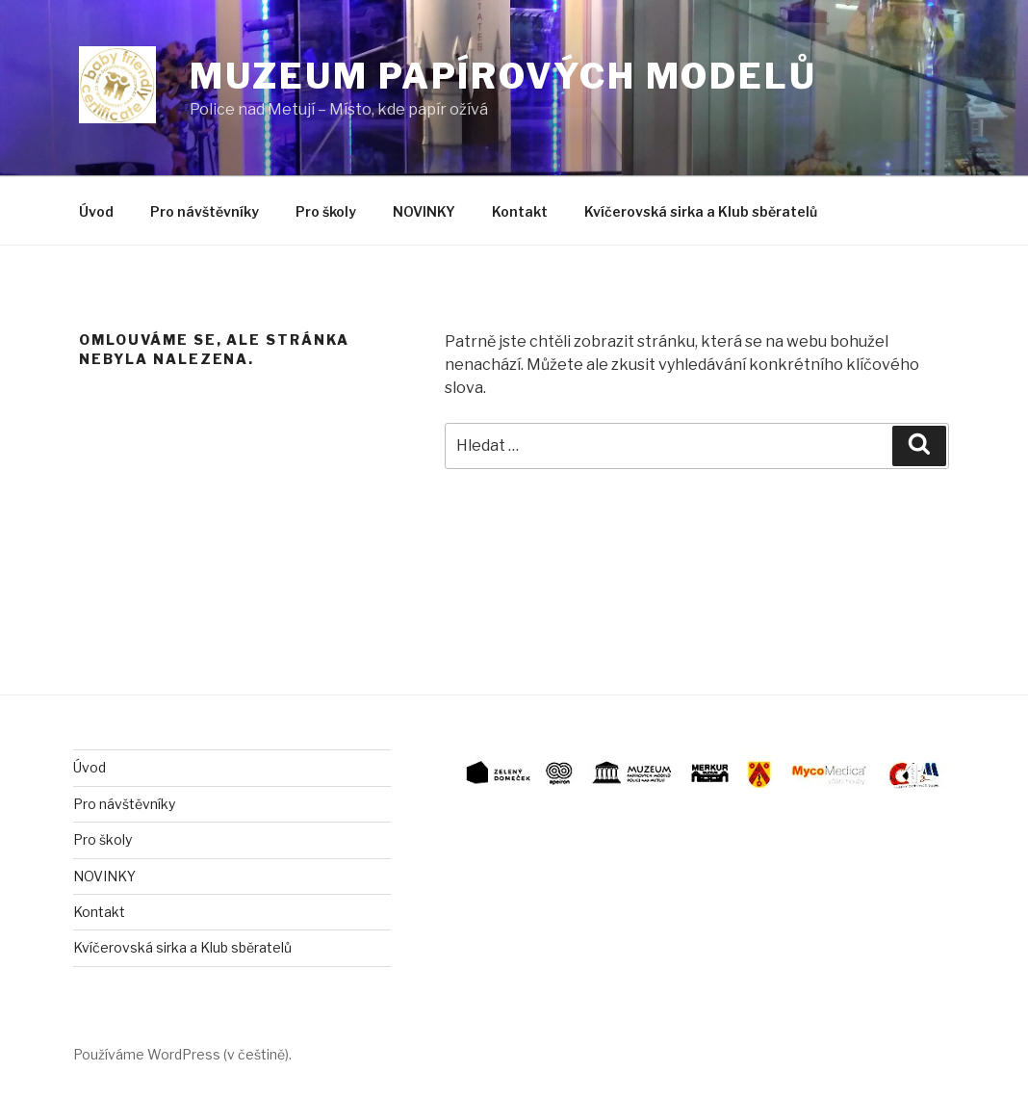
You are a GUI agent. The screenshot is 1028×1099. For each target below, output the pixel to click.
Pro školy (326, 211)
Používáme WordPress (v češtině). (182, 1054)
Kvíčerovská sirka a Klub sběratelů (700, 211)
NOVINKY (424, 211)
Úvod (96, 211)
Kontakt (520, 211)
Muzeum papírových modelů (503, 76)
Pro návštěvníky (204, 211)
